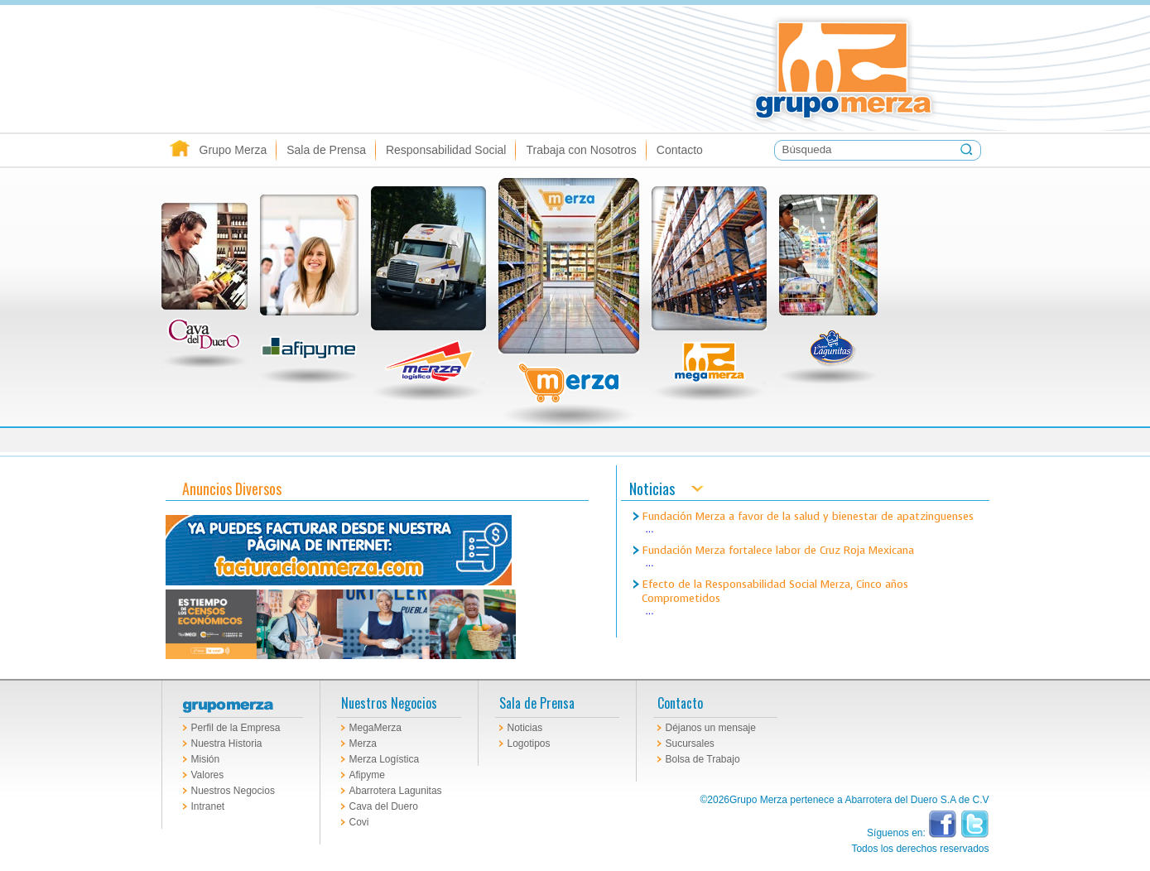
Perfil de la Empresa (236, 728)
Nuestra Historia (226, 743)
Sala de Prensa (326, 149)
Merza (363, 743)
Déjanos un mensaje (711, 728)
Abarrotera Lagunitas (395, 790)
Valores (207, 775)
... (650, 529)
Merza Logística (384, 759)
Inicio (180, 150)
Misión (205, 759)
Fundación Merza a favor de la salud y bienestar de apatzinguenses (808, 516)
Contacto (680, 149)
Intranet (208, 806)
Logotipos (529, 743)
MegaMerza (375, 728)
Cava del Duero (383, 806)
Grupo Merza (233, 149)
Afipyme (367, 775)
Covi (359, 822)
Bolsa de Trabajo (703, 759)
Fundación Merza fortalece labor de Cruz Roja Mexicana (778, 550)
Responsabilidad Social (446, 149)
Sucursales (690, 743)
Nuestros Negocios (233, 790)
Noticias (525, 728)
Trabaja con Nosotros (581, 149)
